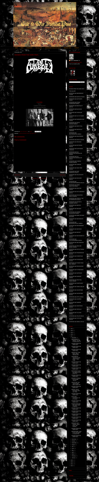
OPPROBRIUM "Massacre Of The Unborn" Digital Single (76, 358)
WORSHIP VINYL (67, 47)
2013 (72, 465)
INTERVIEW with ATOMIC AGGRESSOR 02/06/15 (74, 103)
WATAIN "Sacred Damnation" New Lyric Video (76, 390)
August (73, 444)
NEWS (22, 47)
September (74, 442)
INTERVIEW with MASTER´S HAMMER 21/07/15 (75, 202)
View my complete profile (74, 63)
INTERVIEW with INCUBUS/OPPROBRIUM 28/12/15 (76, 182)
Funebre (20, 133)
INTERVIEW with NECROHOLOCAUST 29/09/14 (76, 223)
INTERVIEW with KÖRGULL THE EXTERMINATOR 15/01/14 (76, 199)
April (73, 452)
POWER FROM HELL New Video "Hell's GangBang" (76, 405)
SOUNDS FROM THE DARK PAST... (76, 344)
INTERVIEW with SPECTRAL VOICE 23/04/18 (75, 280)
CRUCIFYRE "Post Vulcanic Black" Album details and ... (76, 383)
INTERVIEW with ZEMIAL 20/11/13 (76, 321)
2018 (72, 334)
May (73, 450)
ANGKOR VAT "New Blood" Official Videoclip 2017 (76, 353)
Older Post (62, 174)
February (74, 455)
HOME (16, 47)
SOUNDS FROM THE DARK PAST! (29, 133)
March (73, 454)
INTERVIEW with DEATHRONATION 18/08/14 (75, 133)
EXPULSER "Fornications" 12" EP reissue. (76, 398)
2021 (72, 328)
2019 (72, 332)
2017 (72, 336)
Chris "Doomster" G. (75, 60)
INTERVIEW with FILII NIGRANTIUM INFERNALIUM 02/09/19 (75, 153)
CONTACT (76, 47)
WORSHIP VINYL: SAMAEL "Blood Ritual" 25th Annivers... (75, 425)
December (74, 337)
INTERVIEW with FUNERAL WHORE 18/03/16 (75, 162)
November (74, 439)
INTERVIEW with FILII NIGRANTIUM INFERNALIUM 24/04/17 (75, 157)
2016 (72, 460)
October (73, 441)
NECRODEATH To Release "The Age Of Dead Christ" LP (76, 340)
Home (39, 174)
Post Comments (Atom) (42, 178)
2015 (72, 462)
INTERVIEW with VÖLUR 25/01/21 (76, 316)
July (73, 446)
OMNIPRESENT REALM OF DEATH (53, 47)
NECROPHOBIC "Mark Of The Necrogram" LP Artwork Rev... (76, 432)
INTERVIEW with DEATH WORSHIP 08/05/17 (74, 123)
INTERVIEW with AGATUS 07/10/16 (76, 96)
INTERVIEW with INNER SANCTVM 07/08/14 (74, 185)
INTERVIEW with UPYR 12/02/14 (76, 296)
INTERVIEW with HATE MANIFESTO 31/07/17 (74, 172)
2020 (72, 330)
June (73, 448)
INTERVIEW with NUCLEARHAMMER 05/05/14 (75, 240)
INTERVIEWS (29, 47)
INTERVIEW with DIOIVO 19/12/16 (76, 139)
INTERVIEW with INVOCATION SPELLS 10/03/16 (76, 196)
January (73, 457)
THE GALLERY (38, 47)
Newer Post (17, 174)
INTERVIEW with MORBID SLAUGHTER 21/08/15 (74, 213)
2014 (72, 463)
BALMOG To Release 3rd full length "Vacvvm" (76, 379)
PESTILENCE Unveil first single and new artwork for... (76, 372)
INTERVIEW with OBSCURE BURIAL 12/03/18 (75, 246)
